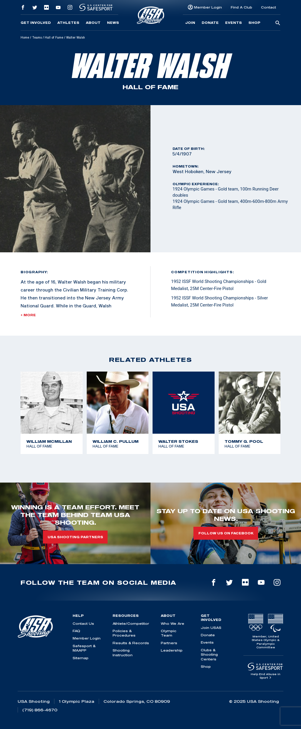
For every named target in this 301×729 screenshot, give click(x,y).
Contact (268, 7)
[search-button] (277, 23)
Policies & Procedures (124, 633)
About (93, 22)
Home (25, 37)
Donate (210, 22)
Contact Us (83, 623)
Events (233, 22)
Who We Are (172, 623)
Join (190, 22)
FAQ (76, 631)
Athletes (68, 22)
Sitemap (80, 658)
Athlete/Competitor (131, 623)
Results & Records (131, 643)
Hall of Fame (54, 37)
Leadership (172, 650)
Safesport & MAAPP (84, 648)
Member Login (208, 7)
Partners (169, 643)
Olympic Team (168, 633)
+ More (28, 315)
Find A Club (241, 7)
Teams (37, 37)
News (113, 22)
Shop (254, 22)
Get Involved (36, 22)
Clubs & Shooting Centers (209, 654)
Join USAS (211, 627)
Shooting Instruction (123, 652)
